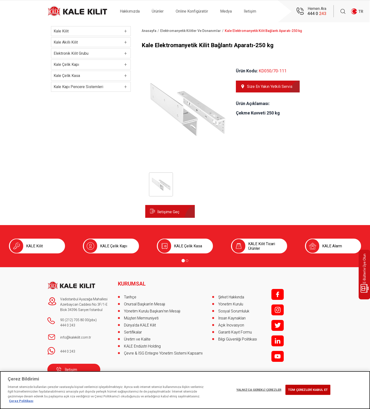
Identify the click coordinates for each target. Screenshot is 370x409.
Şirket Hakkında (231, 297)
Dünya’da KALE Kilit (140, 325)
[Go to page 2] (187, 260)
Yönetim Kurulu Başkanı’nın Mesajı (152, 311)
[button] (187, 150)
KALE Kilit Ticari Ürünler (261, 246)
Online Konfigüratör (192, 11)
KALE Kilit (34, 246)
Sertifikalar (133, 332)
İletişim (250, 11)
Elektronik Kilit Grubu (71, 53)
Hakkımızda (130, 11)
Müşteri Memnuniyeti (141, 318)
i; (277, 310)
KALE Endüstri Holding (142, 346)
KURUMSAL (132, 283)
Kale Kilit (61, 31)
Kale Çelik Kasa (67, 75)
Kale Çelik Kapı (66, 64)
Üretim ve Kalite (137, 339)
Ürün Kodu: (247, 70)
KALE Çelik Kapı (113, 246)
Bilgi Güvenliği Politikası (237, 339)
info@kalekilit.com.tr (75, 337)
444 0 (316, 13)
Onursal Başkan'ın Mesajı (144, 304)
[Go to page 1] (183, 260)
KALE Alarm (332, 246)
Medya (226, 11)
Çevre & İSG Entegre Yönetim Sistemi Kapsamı (163, 353)
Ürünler (158, 11)
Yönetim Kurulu (230, 304)
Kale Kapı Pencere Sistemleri (78, 86)
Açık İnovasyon (231, 325)
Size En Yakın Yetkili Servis (269, 86)
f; (278, 294)
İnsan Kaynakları (232, 318)
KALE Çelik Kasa (188, 246)
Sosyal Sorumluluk (233, 311)
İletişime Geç (168, 212)
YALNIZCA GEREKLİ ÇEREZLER (258, 390)
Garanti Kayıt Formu (235, 332)
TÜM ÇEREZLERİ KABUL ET (308, 390)
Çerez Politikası (21, 401)
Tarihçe (130, 297)
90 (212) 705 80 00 (74, 320)
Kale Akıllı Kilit (66, 42)
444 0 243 (67, 325)
